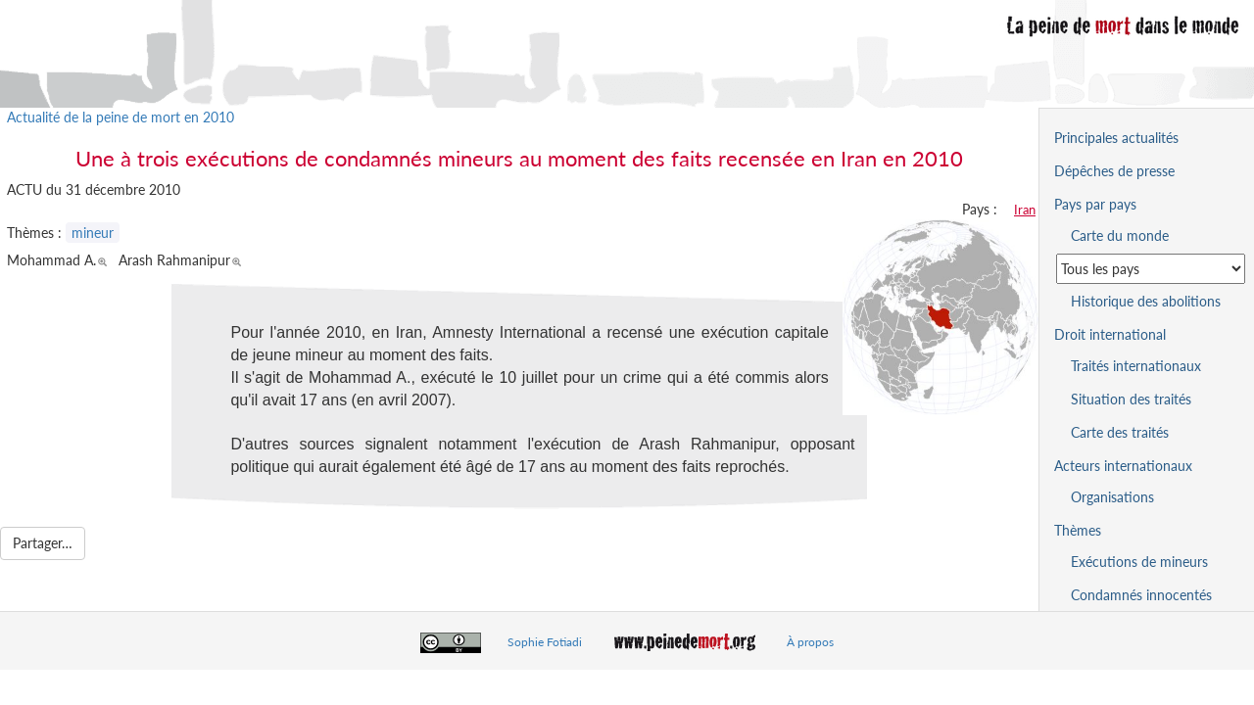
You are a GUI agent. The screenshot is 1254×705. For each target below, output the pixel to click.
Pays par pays (1095, 204)
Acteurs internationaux (1123, 465)
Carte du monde (1120, 235)
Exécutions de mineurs (1139, 561)
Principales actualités (1116, 137)
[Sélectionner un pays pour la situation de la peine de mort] (1150, 269)
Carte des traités (1120, 432)
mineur (93, 232)
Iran (1025, 209)
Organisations (1112, 497)
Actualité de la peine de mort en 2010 (120, 117)
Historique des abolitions (1146, 301)
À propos (810, 641)
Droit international (1110, 334)
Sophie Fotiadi (544, 641)
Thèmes (1077, 530)
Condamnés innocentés (1141, 595)
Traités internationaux (1136, 365)
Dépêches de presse (1114, 171)
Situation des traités (1131, 399)
